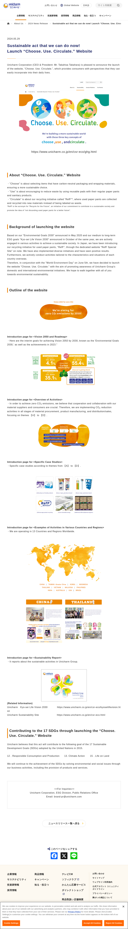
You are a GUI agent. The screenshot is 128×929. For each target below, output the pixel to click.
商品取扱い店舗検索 (72, 899)
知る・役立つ (42, 885)
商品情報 (39, 874)
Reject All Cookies (114, 923)
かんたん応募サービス (74, 885)
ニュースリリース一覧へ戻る (64, 823)
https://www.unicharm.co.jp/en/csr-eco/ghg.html (64, 151)
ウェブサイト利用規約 (102, 882)
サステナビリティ (16, 879)
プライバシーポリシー (102, 893)
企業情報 (12, 874)
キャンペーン (42, 879)
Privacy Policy (74, 912)
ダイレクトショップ (72, 890)
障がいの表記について (102, 897)
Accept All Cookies (92, 923)
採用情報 (12, 890)
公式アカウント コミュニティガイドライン (105, 887)
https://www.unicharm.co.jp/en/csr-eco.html (81, 715)
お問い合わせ (51, 5)
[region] (64, 915)
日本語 (86, 5)
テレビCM (67, 874)
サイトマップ (98, 878)
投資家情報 (13, 885)
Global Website (71, 5)
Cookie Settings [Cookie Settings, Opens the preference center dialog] (11, 923)
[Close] (123, 906)
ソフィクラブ (69, 879)
